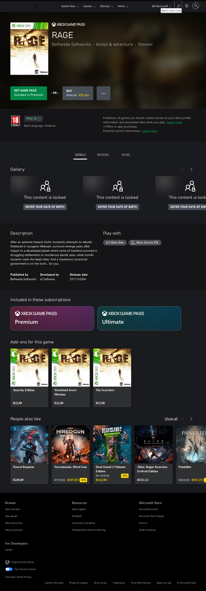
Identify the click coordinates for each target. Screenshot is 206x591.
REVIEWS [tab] (103, 155)
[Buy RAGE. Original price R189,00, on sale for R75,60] (78, 93)
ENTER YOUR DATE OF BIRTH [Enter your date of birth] (44, 207)
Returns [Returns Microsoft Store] (143, 522)
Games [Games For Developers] (9, 549)
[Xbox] (48, 6)
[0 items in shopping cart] (186, 5)
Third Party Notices (141, 582)
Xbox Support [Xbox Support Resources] (79, 509)
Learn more (174, 122)
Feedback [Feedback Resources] (77, 516)
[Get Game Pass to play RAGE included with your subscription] (28, 93)
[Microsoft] (20, 6)
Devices (105, 6)
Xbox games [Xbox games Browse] (11, 516)
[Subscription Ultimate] (139, 318)
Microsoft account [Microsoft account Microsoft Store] (148, 509)
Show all (171, 418)
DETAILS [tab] (80, 155)
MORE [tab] (126, 155)
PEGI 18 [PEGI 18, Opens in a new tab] (33, 118)
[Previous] (182, 169)
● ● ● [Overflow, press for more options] (104, 93)
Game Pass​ (68, 6)
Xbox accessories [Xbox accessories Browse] (14, 529)
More (121, 6)
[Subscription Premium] (52, 318)
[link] (29, 378)
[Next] (191, 169)
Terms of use (100, 582)
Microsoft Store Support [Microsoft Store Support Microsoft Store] (151, 516)
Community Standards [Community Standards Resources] (83, 522)
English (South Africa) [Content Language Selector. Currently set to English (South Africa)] (23, 562)
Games (87, 6)
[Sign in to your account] (195, 6)
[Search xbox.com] (178, 5)
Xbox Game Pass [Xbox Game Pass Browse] (13, 522)
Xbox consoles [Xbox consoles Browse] (12, 509)
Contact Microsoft (54, 582)
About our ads (164, 582)
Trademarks (119, 582)
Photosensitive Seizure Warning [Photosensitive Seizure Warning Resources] (88, 529)
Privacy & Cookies (78, 582)
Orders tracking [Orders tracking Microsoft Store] (147, 529)
